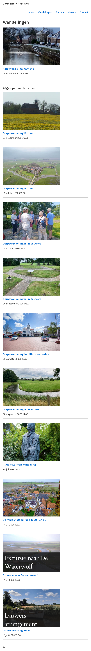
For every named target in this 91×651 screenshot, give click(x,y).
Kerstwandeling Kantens (18, 68)
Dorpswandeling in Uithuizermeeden (26, 354)
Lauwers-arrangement (17, 630)
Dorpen (60, 12)
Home (30, 12)
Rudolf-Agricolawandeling (19, 464)
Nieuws (72, 12)
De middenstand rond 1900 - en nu (24, 519)
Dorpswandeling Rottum (18, 133)
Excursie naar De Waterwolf (20, 575)
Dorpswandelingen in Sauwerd (22, 243)
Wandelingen (45, 12)
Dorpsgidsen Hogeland (16, 3)
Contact (84, 12)
